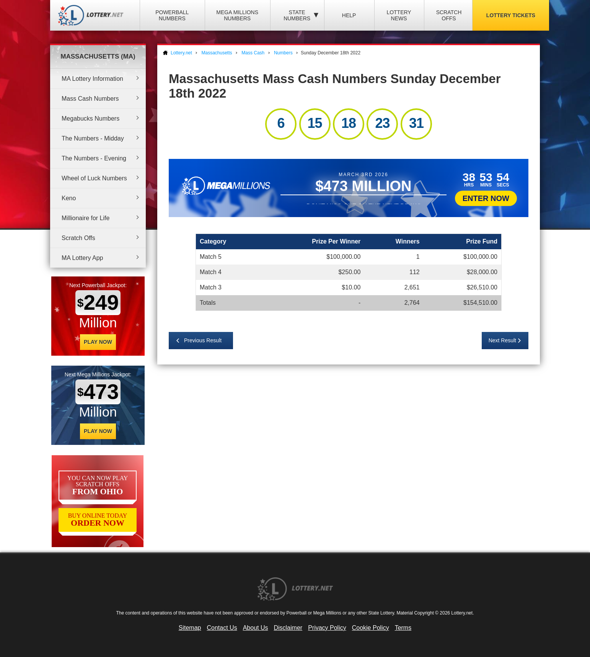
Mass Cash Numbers (90, 98)
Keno (69, 198)
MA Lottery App (82, 258)
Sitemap (190, 627)
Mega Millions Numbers (237, 15)
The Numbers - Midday (93, 138)
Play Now (98, 342)
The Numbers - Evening (94, 158)
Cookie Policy (370, 627)
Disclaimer (288, 627)
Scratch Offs (449, 15)
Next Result (502, 340)
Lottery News (398, 15)
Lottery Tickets (510, 15)
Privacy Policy (327, 627)
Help (349, 15)
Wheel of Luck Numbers (94, 178)
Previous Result (203, 340)
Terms (403, 627)
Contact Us (222, 627)
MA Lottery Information (92, 78)
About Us (255, 627)
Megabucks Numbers (90, 118)
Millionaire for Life (85, 218)
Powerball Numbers (172, 15)
